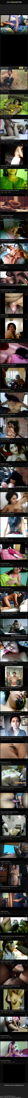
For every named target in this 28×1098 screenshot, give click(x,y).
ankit (11, 540)
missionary (11, 515)
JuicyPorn (14, 2)
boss (7, 1037)
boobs (6, 192)
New (25, 67)
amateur (3, 142)
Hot (21, 67)
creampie (3, 540)
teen (2, 291)
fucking (11, 142)
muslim (10, 291)
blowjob (3, 341)
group (5, 465)
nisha (8, 540)
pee (2, 92)
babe (10, 192)
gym (7, 689)
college (11, 614)
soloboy (3, 689)
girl (2, 167)
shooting (10, 664)
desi (8, 92)
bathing (6, 664)
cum (10, 987)
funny (10, 689)
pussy (2, 962)
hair (7, 838)
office (10, 1037)
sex (2, 117)
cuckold (10, 217)
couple (7, 142)
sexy (2, 192)
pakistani (6, 167)
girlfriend (9, 1062)
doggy (7, 614)
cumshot (3, 515)
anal (7, 366)
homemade (12, 366)
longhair (3, 838)
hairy (7, 490)
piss (5, 92)
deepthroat (12, 341)
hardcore (6, 117)
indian (8, 440)
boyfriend (3, 440)
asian (11, 490)
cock (2, 863)
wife (2, 217)
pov (7, 515)
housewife (9, 788)
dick (10, 863)
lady (11, 440)
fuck (10, 117)
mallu (9, 913)
